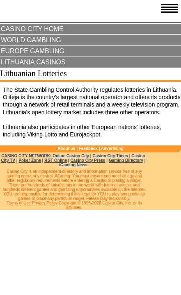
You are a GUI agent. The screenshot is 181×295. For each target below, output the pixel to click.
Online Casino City (71, 156)
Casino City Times (110, 156)
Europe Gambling (32, 51)
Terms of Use (19, 203)
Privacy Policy (44, 203)
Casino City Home (32, 28)
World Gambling (31, 39)
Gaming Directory (126, 160)
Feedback (88, 148)
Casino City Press (88, 160)
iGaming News (73, 165)
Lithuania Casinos (33, 62)
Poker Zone (29, 160)
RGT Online (55, 160)
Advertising (112, 148)
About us (66, 148)
